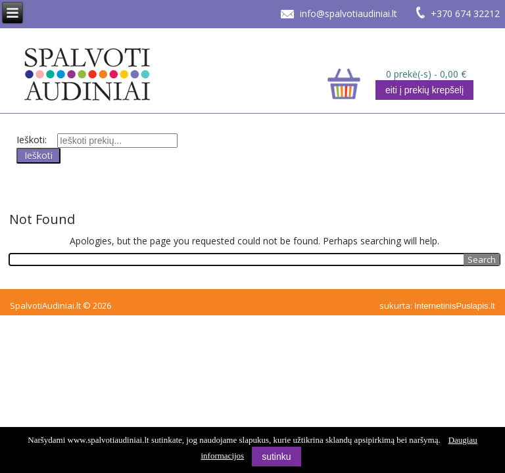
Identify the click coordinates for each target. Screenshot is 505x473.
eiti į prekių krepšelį (424, 90)
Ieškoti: (31, 139)
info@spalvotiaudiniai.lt (348, 13)
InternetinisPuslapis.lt (454, 306)
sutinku (276, 456)
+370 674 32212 (465, 13)
